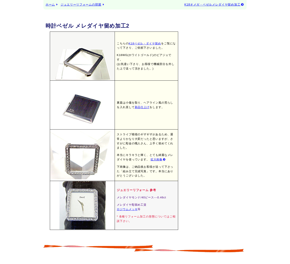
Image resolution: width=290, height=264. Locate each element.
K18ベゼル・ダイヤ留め (145, 43)
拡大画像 (158, 159)
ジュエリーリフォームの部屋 (81, 4)
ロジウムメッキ (127, 209)
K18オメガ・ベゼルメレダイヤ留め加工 (214, 4)
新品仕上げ (142, 107)
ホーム (50, 4)
